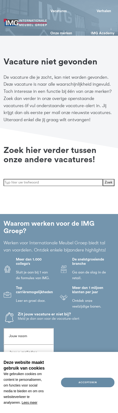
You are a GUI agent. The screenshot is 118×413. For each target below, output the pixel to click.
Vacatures (58, 11)
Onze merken (61, 33)
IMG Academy (102, 33)
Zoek (109, 183)
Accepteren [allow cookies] (88, 382)
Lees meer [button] (29, 402)
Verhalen (104, 11)
